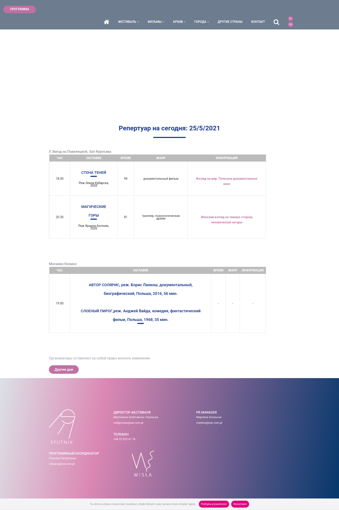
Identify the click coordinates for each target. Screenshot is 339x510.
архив (207, 9)
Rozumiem (240, 504)
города (230, 9)
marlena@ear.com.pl (165, 424)
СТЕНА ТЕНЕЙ (94, 172)
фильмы (184, 9)
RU (319, 12)
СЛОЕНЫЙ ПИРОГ (97, 311)
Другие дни (64, 369)
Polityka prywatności (214, 504)
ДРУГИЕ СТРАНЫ (258, 9)
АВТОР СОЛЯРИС (104, 284)
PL (318, 6)
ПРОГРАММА (19, 9)
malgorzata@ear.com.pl (105, 424)
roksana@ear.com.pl (206, 424)
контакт (286, 9)
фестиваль (156, 9)
